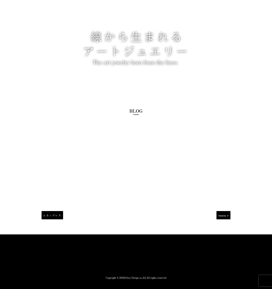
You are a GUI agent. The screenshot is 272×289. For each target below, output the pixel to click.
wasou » (223, 215)
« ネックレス (52, 215)
